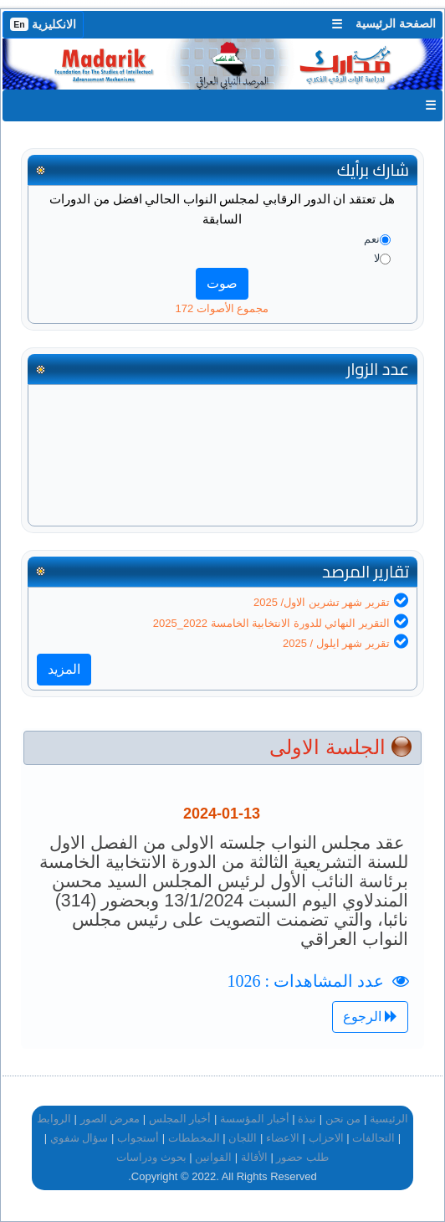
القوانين (213, 1157)
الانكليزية (43, 24)
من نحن (343, 1118)
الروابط (54, 1118)
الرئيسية (389, 1118)
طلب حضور (302, 1157)
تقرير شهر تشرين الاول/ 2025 (321, 602)
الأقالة (254, 1157)
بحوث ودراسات (151, 1157)
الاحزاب (326, 1138)
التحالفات (373, 1138)
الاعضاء (282, 1138)
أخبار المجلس (180, 1118)
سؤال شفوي (79, 1138)
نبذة (307, 1118)
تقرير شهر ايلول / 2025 (336, 643)
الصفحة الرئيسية (395, 23)
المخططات (194, 1138)
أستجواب (138, 1138)
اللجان (242, 1138)
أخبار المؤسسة (254, 1118)
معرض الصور (110, 1118)
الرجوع (370, 1016)
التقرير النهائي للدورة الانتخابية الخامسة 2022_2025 (271, 623)
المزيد (64, 669)
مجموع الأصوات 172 (222, 308)
